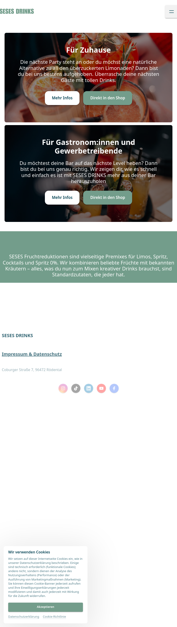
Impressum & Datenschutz (32, 368)
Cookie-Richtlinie (54, 616)
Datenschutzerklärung (23, 616)
